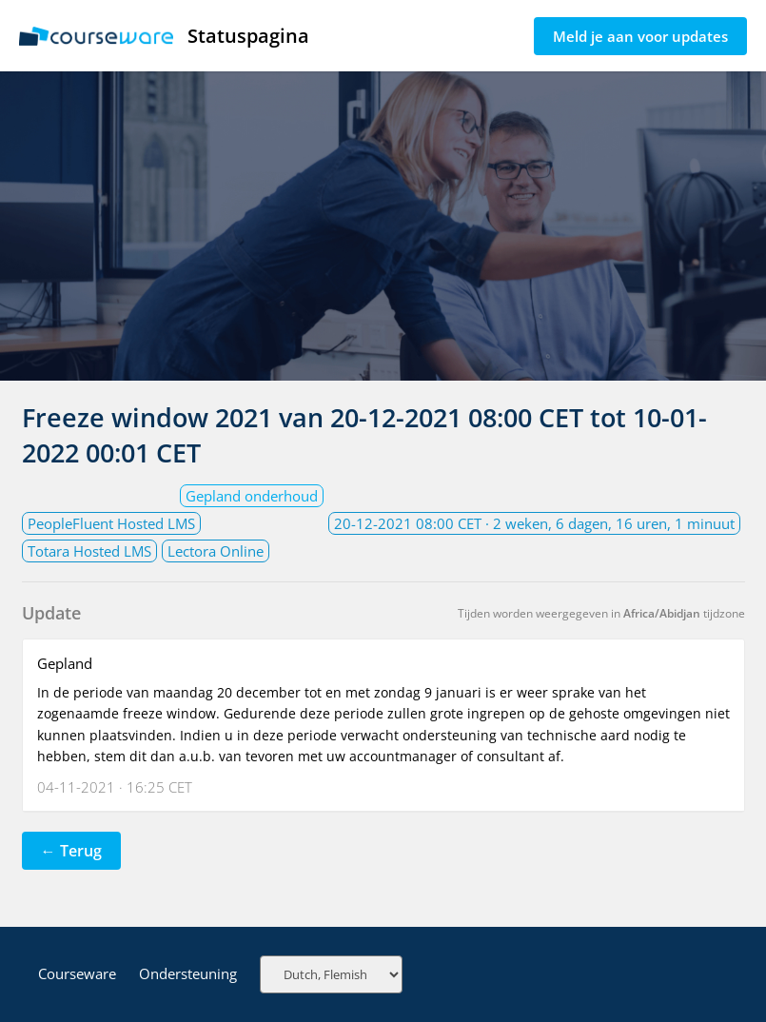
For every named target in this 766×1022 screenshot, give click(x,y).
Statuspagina (164, 36)
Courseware (77, 973)
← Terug (71, 850)
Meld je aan (640, 36)
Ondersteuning (188, 973)
